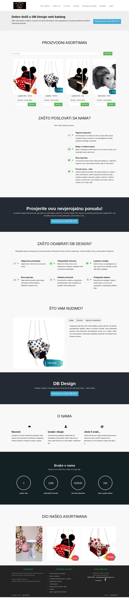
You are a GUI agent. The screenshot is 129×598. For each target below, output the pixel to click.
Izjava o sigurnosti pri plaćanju (58, 592)
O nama (67, 6)
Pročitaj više (16, 444)
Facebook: (100, 580)
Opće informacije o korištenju (57, 573)
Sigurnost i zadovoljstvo (93, 320)
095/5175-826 (91, 577)
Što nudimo (45, 6)
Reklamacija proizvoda (56, 581)
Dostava (52, 589)
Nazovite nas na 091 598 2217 (107, 21)
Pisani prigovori (54, 584)
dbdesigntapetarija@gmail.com (105, 577)
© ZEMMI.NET (113, 595)
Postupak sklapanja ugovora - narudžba (60, 578)
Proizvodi (80, 320)
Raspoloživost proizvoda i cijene (58, 586)
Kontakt (102, 6)
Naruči (32, 104)
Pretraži (108, 53)
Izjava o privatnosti (55, 576)
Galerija (76, 6)
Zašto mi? (57, 6)
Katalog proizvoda (89, 6)
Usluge (71, 320)
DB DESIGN (25, 595)
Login (111, 6)
